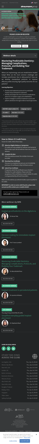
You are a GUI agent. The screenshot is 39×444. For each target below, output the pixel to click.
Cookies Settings (13, 441)
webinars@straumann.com (11, 194)
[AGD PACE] (19, 416)
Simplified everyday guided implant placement (16, 316)
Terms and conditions (11, 431)
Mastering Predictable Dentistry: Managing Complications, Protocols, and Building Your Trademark (19, 263)
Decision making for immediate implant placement (18, 236)
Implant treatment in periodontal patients (19, 290)
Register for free (8, 223)
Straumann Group (13, 2)
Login (25, 46)
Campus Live (5, 2)
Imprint (21, 431)
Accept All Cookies (24, 441)
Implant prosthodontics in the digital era (19, 211)
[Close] (36, 434)
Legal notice (28, 431)
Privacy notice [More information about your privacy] (27, 437)
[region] (19, 438)
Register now (16, 46)
